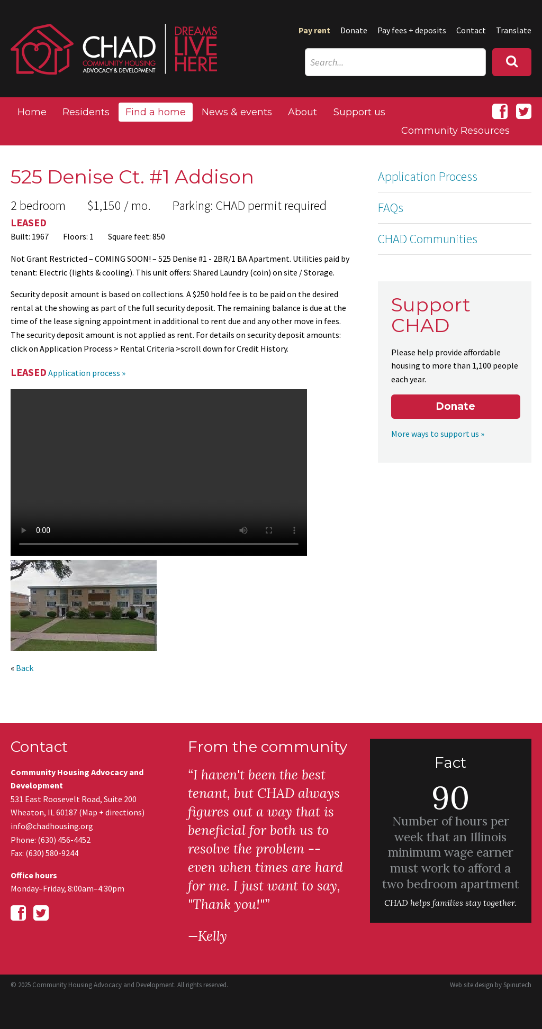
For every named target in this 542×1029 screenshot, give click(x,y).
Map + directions (112, 812)
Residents (86, 112)
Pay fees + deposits (411, 30)
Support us (359, 112)
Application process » (86, 373)
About (302, 112)
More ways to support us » (437, 433)
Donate (353, 30)
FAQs (390, 207)
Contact (471, 30)
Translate (513, 30)
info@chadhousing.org (52, 826)
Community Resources (455, 130)
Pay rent (314, 30)
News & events (237, 112)
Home (32, 112)
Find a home (155, 112)
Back (24, 668)
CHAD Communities (427, 239)
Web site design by (490, 984)
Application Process (427, 176)
